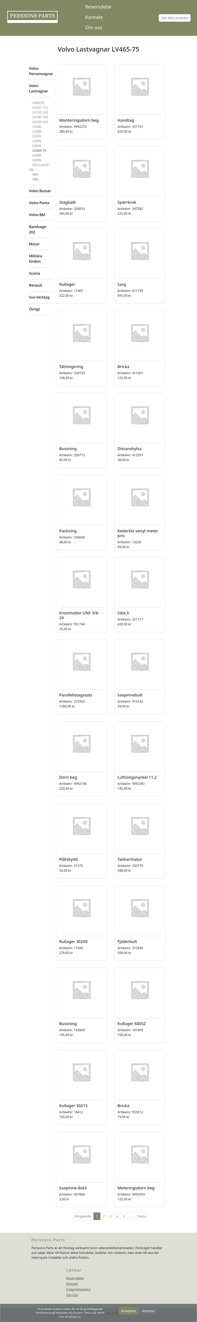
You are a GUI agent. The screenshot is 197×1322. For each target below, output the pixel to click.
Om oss (93, 27)
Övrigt (34, 309)
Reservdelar (98, 6)
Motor (34, 244)
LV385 (36, 141)
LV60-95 (38, 103)
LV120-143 (40, 112)
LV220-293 (40, 122)
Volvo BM (37, 214)
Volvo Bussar (40, 190)
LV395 (36, 146)
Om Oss (72, 1295)
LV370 (36, 136)
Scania (34, 273)
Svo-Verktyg (39, 297)
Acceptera (128, 1311)
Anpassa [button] (148, 1311)
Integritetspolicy (78, 1289)
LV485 (36, 155)
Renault (35, 285)
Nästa (142, 1216)
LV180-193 (40, 117)
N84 (35, 174)
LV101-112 (40, 107)
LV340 (36, 126)
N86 (35, 179)
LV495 (36, 160)
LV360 (36, 131)
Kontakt (94, 17)
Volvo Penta (39, 202)
